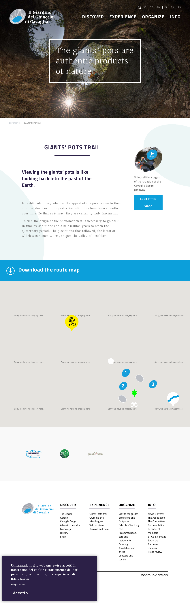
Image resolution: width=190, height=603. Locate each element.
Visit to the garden (128, 513)
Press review (155, 551)
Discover (93, 16)
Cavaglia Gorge (68, 521)
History (64, 532)
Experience (122, 16)
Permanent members (154, 530)
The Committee (156, 521)
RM (158, 7)
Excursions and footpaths (127, 519)
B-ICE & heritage (157, 536)
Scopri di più (18, 584)
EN (172, 7)
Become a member (153, 546)
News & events (156, 513)
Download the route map (43, 271)
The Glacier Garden (66, 515)
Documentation (156, 525)
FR (165, 7)
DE (151, 7)
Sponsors (153, 540)
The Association (156, 517)
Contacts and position (126, 557)
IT (145, 7)
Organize (153, 16)
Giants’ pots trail (98, 513)
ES (179, 7)
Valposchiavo (96, 525)
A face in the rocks (70, 525)
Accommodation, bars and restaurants (128, 536)
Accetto (20, 593)
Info (175, 16)
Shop (63, 536)
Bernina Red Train (99, 529)
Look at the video (148, 202)
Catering (123, 544)
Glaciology (65, 529)
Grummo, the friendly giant (96, 519)
